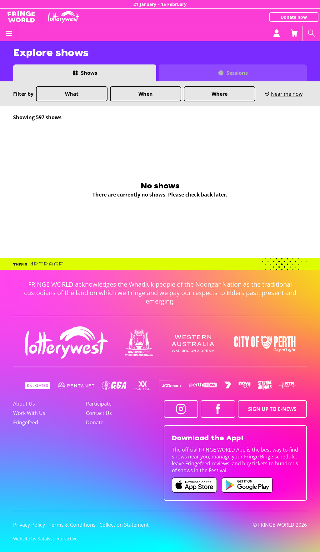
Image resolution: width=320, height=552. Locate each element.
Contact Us (99, 413)
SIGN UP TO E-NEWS (272, 409)
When (145, 93)
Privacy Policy (29, 524)
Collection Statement (124, 524)
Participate (99, 403)
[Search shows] (311, 33)
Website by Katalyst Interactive (45, 539)
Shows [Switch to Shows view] (89, 72)
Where (220, 93)
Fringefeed (25, 422)
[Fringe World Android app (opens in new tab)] (247, 485)
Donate (94, 422)
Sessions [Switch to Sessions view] (237, 72)
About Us (24, 403)
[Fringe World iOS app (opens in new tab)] (194, 485)
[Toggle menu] (8, 33)
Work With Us (29, 413)
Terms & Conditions (72, 524)
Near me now (283, 93)
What (71, 93)
